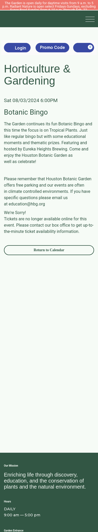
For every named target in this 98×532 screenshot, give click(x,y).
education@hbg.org (27, 203)
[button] (91, 18)
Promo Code (52, 47)
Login (17, 47)
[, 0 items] (83, 47)
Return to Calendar (49, 250)
